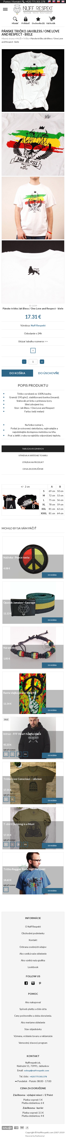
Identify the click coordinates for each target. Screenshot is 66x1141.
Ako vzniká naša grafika (33, 960)
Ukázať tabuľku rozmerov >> (33, 341)
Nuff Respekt (38, 325)
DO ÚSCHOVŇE (48, 373)
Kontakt (33, 940)
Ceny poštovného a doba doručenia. (33, 1015)
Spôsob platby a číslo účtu (33, 1009)
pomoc (7, 1)
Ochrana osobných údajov (33, 947)
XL (19, 753)
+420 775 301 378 (35, 1)
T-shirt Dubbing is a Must (18, 824)
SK (53, 1)
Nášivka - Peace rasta (16, 557)
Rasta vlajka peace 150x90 (19, 693)
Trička (26, 38)
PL (58, 1)
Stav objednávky (33, 1029)
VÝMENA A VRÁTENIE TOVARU (33, 455)
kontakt (16, 1)
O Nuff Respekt (33, 926)
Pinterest (40, 983)
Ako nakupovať (33, 1002)
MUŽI (18, 38)
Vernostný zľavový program (33, 1042)
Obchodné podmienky (33, 933)
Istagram (33, 983)
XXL (25, 753)
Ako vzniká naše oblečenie (33, 953)
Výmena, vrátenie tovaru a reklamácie (33, 1036)
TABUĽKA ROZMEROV (33, 448)
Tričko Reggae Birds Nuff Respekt (24, 869)
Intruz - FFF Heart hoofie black (22, 734)
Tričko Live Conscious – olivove (22, 779)
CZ (49, 1)
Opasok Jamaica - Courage (19, 602)
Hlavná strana (8, 38)
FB (26, 983)
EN (63, 1)
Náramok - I (10, 648)
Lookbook (33, 967)
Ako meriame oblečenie (33, 1022)
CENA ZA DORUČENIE (33, 469)
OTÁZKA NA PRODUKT (33, 462)
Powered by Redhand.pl (35, 1136)
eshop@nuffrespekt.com (36, 1070)
